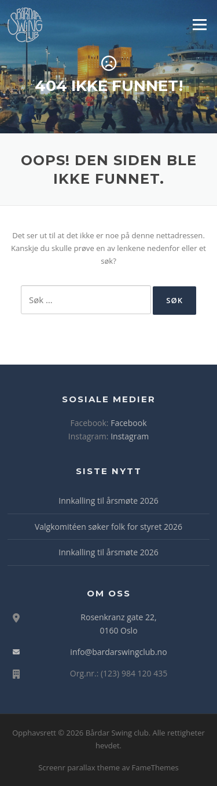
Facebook (128, 422)
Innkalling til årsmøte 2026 (108, 500)
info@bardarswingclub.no (118, 651)
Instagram (130, 436)
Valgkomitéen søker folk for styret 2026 (108, 526)
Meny (199, 24)
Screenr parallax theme (79, 767)
